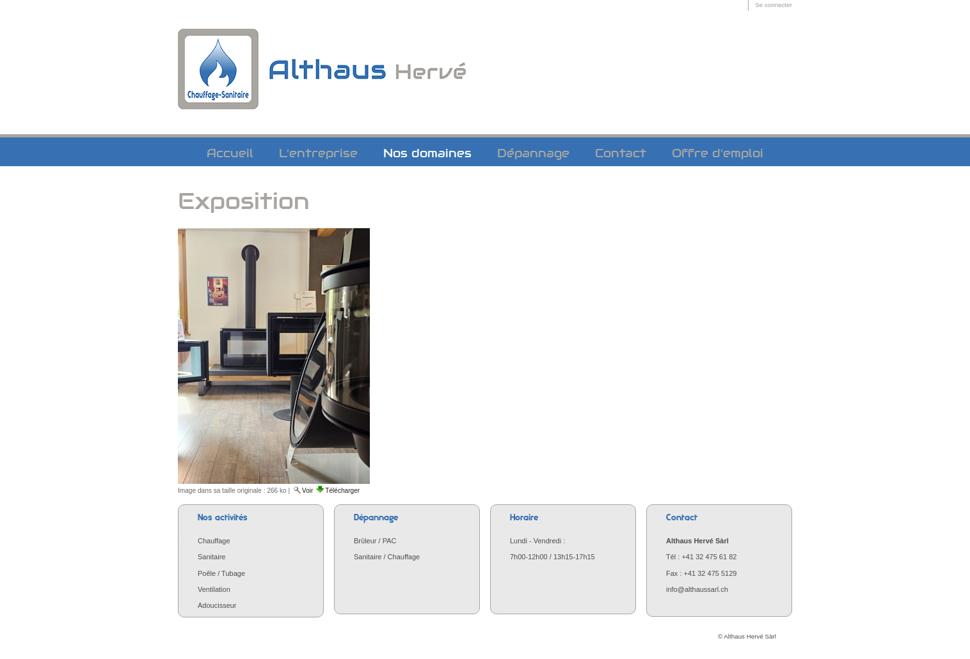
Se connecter (773, 4)
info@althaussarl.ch (697, 589)
